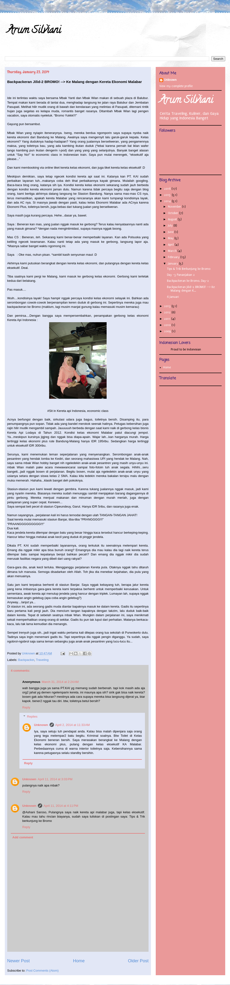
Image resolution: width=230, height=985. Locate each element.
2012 (168, 312)
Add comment (22, 837)
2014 (168, 201)
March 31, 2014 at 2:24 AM (60, 682)
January (173, 263)
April (171, 244)
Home (79, 960)
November (175, 206)
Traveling (42, 660)
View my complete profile (176, 86)
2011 (167, 319)
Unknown (41, 725)
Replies (32, 716)
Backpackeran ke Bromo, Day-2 (188, 280)
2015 (168, 195)
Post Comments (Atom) (42, 970)
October (173, 213)
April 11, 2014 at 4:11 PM (61, 806)
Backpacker (26, 660)
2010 (168, 325)
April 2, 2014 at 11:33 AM (72, 725)
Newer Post (18, 960)
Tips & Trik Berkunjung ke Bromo (188, 269)
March (173, 251)
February (174, 257)
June (171, 232)
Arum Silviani (34, 31)
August (173, 219)
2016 (168, 188)
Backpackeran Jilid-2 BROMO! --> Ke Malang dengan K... (191, 289)
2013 (168, 306)
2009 (168, 331)
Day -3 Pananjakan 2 (181, 275)
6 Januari (173, 297)
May (171, 238)
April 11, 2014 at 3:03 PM (55, 779)
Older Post (138, 960)
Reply (26, 707)
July (170, 225)
